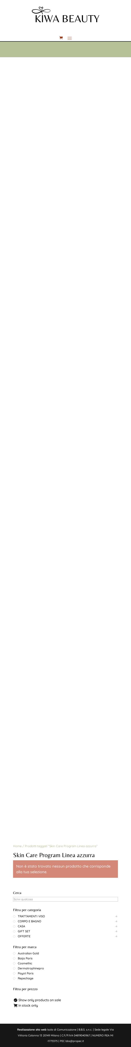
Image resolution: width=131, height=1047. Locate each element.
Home (17, 846)
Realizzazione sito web (31, 1029)
